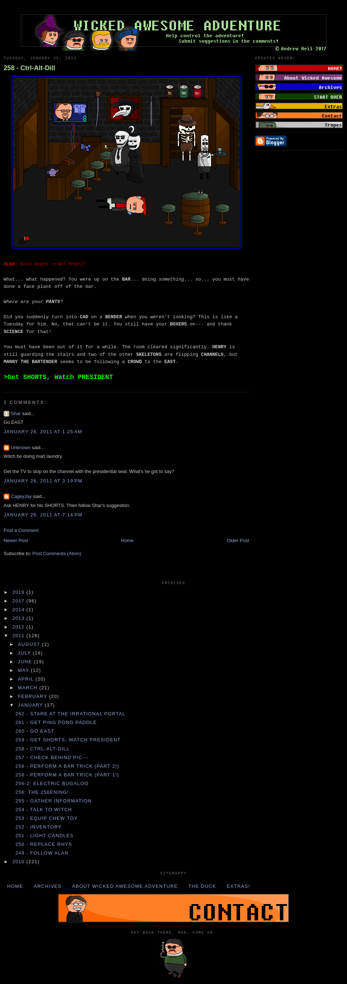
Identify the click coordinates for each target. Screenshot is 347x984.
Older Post (238, 540)
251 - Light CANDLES (44, 835)
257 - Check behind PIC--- (51, 757)
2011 (19, 635)
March (28, 687)
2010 (19, 861)
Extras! (238, 886)
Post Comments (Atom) (57, 553)
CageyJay (21, 496)
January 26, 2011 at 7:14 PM (43, 514)
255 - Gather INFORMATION (53, 801)
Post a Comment (21, 530)
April (27, 679)
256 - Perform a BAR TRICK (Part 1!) (67, 775)
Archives (47, 886)
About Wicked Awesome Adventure (125, 886)
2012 (19, 627)
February (33, 696)
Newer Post (16, 540)
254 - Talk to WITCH (43, 809)
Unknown (20, 447)
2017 (19, 601)
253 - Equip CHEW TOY (46, 818)
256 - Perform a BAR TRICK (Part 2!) (67, 766)
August (30, 644)
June (26, 661)
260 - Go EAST (34, 731)
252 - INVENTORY (38, 827)
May (24, 670)
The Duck (202, 886)
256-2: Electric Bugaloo (52, 783)
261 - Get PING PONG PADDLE (56, 722)
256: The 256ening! (42, 792)
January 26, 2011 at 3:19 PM (43, 481)
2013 (19, 618)
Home (127, 540)
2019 (19, 592)
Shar (16, 413)
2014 (19, 609)
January (31, 705)
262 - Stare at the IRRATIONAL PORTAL (70, 713)
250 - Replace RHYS (43, 844)
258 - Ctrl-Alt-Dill (29, 68)
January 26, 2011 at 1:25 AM (43, 431)
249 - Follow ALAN (41, 853)
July (25, 653)
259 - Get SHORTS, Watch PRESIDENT (68, 739)
